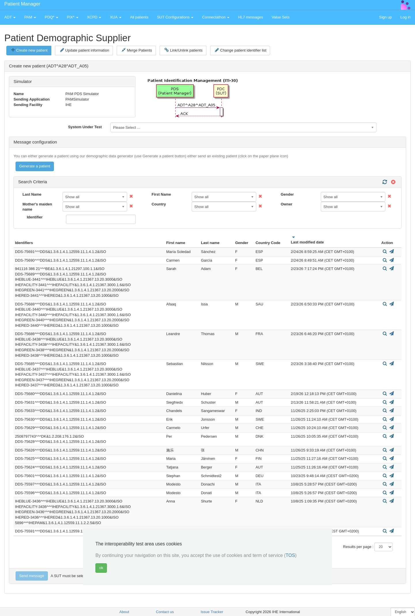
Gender (287, 194)
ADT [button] (10, 17)
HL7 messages (250, 17)
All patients (139, 17)
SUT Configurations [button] (175, 17)
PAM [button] (30, 17)
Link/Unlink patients (183, 50)
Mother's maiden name (37, 207)
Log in (406, 17)
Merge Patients (137, 50)
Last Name (32, 194)
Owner (286, 204)
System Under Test (85, 127)
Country (159, 204)
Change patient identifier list (240, 50)
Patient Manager (22, 4)
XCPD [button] (94, 17)
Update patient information (84, 50)
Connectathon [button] (215, 17)
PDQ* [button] (51, 17)
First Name (161, 194)
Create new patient (29, 50)
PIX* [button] (72, 17)
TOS (290, 555)
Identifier (35, 217)
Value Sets (281, 17)
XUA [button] (115, 17)
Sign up (385, 17)
